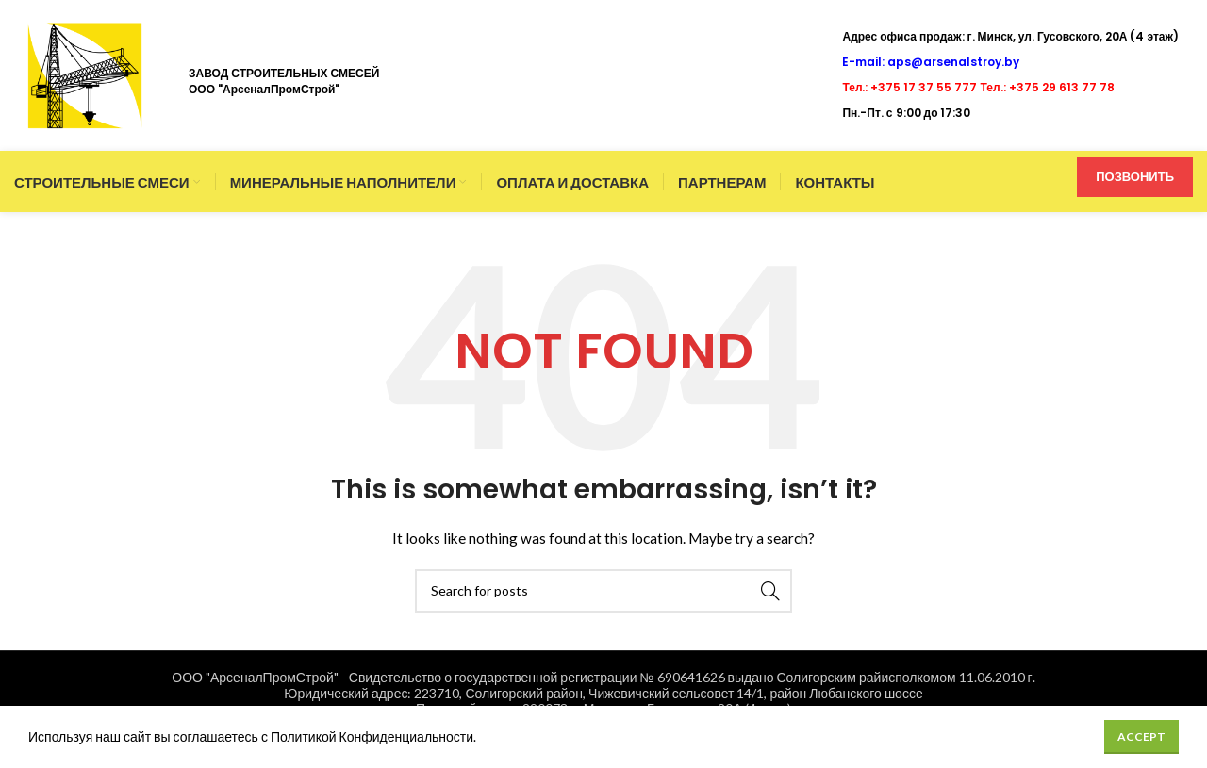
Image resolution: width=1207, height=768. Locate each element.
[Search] (603, 591)
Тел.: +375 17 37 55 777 (909, 87)
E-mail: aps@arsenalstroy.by (930, 62)
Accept (1141, 736)
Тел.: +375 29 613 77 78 (1048, 87)
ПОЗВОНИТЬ (1135, 176)
